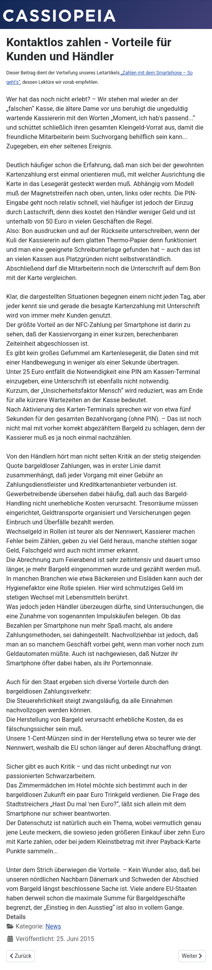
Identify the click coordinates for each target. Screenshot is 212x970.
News (53, 926)
